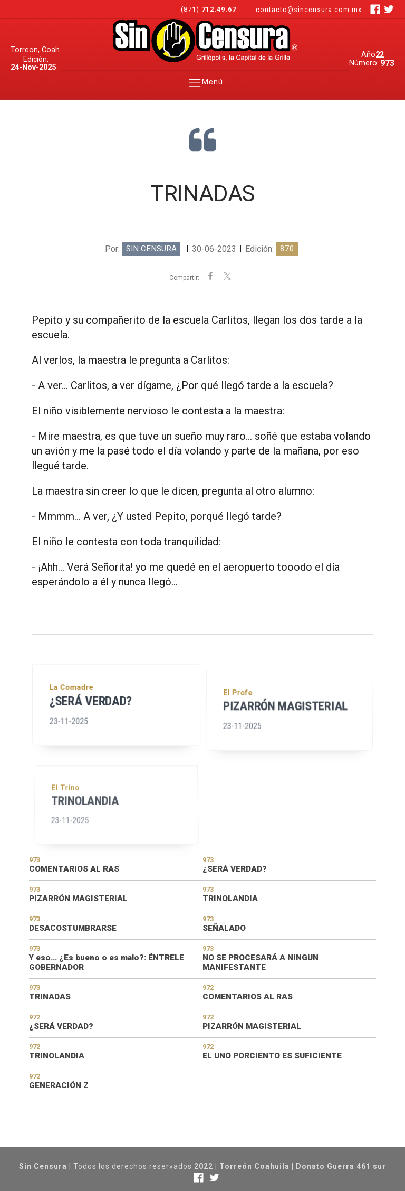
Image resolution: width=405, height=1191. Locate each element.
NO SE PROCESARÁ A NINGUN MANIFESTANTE (260, 962)
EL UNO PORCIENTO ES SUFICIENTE (272, 1056)
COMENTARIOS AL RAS (74, 869)
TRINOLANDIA (87, 844)
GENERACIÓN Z (59, 1085)
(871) (209, 9)
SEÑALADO (224, 928)
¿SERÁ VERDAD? (91, 717)
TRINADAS (50, 996)
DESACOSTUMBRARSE (73, 928)
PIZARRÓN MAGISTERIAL (285, 732)
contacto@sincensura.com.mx (309, 9)
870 (287, 248)
